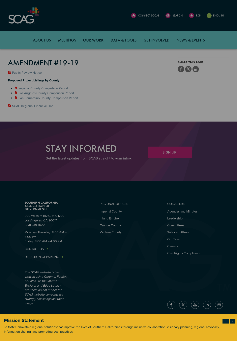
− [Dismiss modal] (225, 321)
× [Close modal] (232, 321)
